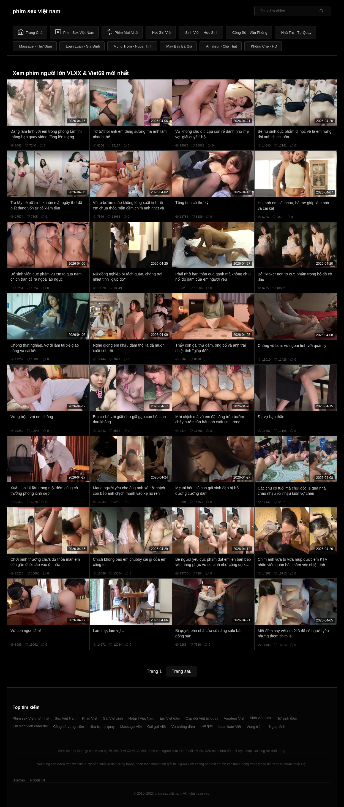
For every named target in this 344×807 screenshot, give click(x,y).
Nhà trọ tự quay (101, 727)
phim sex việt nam (36, 11)
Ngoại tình (277, 727)
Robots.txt (37, 780)
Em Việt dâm (170, 718)
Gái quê (206, 726)
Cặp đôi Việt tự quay (202, 718)
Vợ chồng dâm (183, 727)
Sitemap (19, 780)
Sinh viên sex (260, 718)
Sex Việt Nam (66, 718)
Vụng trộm (255, 727)
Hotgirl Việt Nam (141, 718)
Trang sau (181, 671)
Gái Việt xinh (113, 718)
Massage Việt (131, 727)
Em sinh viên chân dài (30, 726)
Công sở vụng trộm (68, 727)
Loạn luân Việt (230, 727)
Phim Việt (89, 718)
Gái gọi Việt (156, 727)
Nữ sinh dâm (287, 718)
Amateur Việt (234, 718)
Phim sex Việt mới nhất (31, 718)
